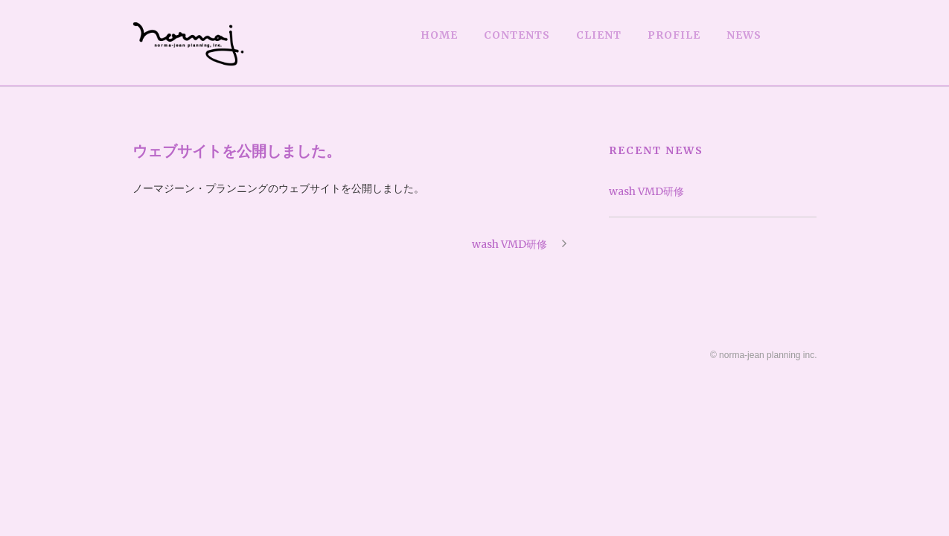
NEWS (743, 35)
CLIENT (599, 35)
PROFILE (674, 35)
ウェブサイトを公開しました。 (236, 150)
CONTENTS (517, 35)
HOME (439, 35)
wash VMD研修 (646, 191)
